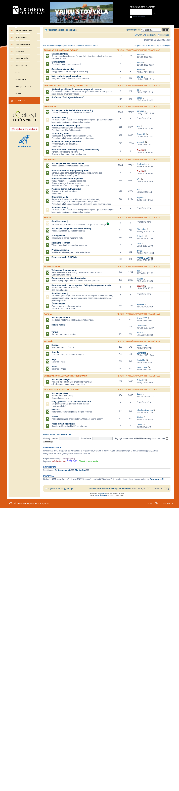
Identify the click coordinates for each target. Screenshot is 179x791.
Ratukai (48, 314)
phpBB (103, 493)
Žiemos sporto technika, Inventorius (69, 278)
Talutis (139, 424)
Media (18, 94)
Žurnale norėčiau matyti (63, 69)
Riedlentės (21, 66)
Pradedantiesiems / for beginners (67, 178)
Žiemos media (58, 304)
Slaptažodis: (86, 438)
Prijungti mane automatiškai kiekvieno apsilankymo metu (141, 438)
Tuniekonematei (62, 470)
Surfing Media (58, 236)
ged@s (140, 251)
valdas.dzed (142, 346)
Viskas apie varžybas (62, 379)
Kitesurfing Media (60, 197)
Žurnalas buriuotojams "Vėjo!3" (61, 50)
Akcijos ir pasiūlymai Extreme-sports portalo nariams (77, 89)
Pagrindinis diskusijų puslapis (62, 30)
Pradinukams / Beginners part (66, 125)
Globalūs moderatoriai (88, 461)
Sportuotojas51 (157, 479)
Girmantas (141, 229)
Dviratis (20, 52)
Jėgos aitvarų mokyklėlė (63, 424)
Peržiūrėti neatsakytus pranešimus (58, 45)
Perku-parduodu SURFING (64, 257)
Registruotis (64, 435)
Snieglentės (22, 59)
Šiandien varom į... (60, 207)
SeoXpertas (142, 164)
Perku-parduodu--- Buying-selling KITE (70, 170)
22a (138, 271)
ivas (138, 126)
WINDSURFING (50, 107)
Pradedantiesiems (60, 250)
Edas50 (140, 150)
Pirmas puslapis (24, 30)
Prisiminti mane (137, 17)
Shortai (55, 416)
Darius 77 (141, 134)
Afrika (54, 366)
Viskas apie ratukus (61, 317)
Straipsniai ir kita (60, 54)
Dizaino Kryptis (166, 503)
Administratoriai (59, 461)
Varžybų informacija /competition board (65, 376)
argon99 (140, 198)
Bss (138, 190)
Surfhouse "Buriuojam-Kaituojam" (68, 97)
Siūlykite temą (58, 62)
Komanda (93, 488)
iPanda (140, 279)
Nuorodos (21, 80)
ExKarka (56, 409)
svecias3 (141, 142)
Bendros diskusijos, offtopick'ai (61, 390)
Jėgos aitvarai (23, 44)
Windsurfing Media (60, 133)
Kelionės (48, 341)
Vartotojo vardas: (50, 438)
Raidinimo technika (61, 243)
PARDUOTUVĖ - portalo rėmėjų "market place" (68, 86)
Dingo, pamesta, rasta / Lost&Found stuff (71, 401)
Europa (55, 345)
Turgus (55, 332)
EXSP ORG (72, 461)
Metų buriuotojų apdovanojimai (66, 76)
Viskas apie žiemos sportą (64, 270)
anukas (140, 77)
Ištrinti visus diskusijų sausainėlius (114, 488)
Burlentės (21, 37)
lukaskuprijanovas (145, 410)
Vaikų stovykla (23, 87)
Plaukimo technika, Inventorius (66, 141)
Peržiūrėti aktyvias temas (87, 45)
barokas (140, 111)
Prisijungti (49, 435)
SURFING (48, 218)
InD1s (139, 98)
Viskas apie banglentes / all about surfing (71, 228)
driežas (140, 417)
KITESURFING (50, 160)
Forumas (20, 101)
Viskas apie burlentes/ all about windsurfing (72, 110)
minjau (140, 54)
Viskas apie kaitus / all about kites (68, 163)
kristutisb (141, 325)
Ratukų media (58, 325)
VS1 (139, 179)
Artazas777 (142, 318)
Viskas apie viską (60, 393)
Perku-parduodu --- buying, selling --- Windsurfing (75, 149)
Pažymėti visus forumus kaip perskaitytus (152, 45)
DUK (140, 35)
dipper (139, 394)
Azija (54, 359)
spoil (139, 243)
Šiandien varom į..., (61, 117)
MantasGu (80, 470)
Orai (18, 73)
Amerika (55, 352)
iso (138, 90)
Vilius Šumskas (101, 495)
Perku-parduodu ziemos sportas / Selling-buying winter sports (81, 285)
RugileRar (141, 360)
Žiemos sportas (52, 267)
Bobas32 (141, 236)
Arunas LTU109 (144, 258)
